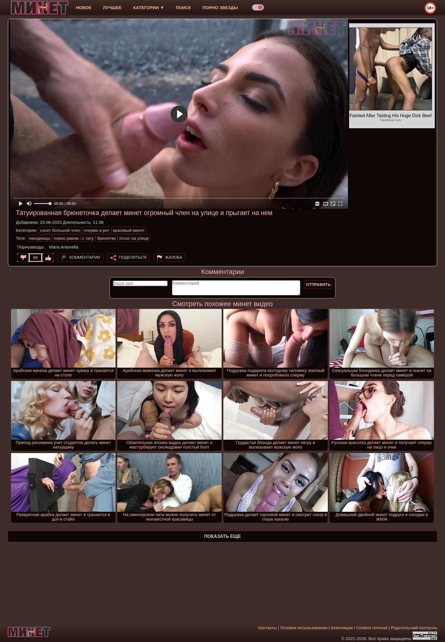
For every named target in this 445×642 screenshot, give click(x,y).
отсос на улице (134, 238)
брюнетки (106, 238)
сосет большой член (60, 230)
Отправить (318, 284)
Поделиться (132, 257)
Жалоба (173, 257)
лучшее (112, 7)
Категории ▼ (148, 7)
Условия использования (304, 627)
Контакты (267, 627)
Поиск (183, 7)
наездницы (39, 238)
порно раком (66, 238)
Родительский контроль (414, 627)
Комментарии (84, 257)
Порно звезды (220, 7)
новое (83, 7)
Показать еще (222, 536)
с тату (88, 238)
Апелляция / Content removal (359, 627)
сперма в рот (97, 230)
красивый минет (129, 230)
